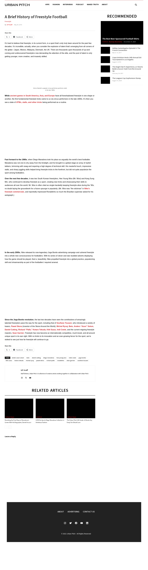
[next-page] (9, 427)
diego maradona (48, 358)
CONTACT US (89, 511)
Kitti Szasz (51, 330)
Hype (47, 4)
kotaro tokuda (19, 360)
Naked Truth (93, 4)
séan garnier (71, 360)
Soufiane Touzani (64, 323)
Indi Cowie (61, 330)
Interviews (68, 4)
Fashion (56, 4)
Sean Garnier (18, 333)
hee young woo (61, 358)
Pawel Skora (16, 326)
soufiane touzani (82, 360)
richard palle (51, 360)
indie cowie (72, 358)
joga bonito (82, 358)
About (105, 4)
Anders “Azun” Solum (83, 326)
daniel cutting (36, 358)
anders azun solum (18, 358)
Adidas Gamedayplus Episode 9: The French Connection (126, 49)
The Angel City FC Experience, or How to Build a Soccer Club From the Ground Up (127, 69)
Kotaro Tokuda (39, 330)
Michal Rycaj (62, 326)
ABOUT (60, 511)
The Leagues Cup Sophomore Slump (126, 78)
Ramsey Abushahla (115, 42)
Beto (71, 326)
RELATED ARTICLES (50, 390)
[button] (136, 5)
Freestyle (8, 21)
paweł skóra (40, 360)
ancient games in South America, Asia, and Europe (32, 96)
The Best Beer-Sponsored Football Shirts (120, 38)
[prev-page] (6, 427)
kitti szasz (9, 360)
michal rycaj (30, 360)
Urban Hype (9, 417)
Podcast (80, 4)
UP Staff (9, 25)
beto (28, 358)
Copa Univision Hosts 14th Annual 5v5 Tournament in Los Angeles (126, 58)
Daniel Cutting (11, 330)
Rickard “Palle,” (25, 330)
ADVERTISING (73, 511)
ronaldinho (60, 360)
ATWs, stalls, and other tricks (29, 102)
